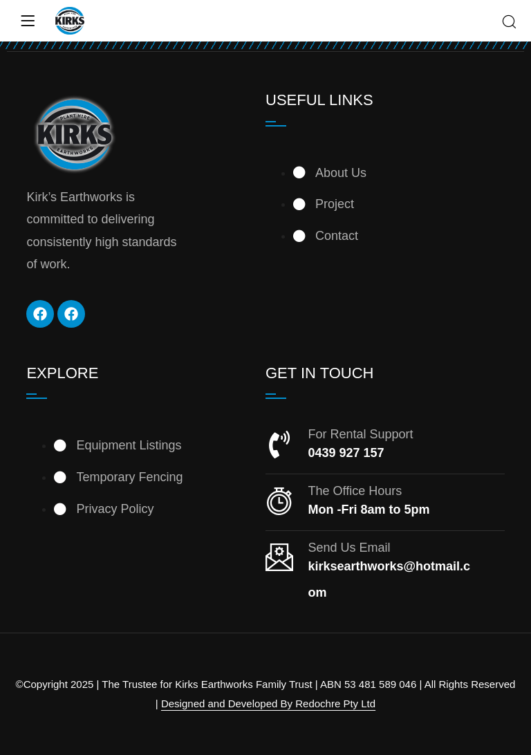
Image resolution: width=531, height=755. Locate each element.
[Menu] (27, 20)
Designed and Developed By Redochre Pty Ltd (268, 703)
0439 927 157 (346, 453)
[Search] (509, 23)
